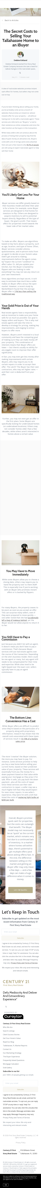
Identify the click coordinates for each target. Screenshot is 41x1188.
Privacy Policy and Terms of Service (24, 963)
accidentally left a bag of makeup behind (20, 618)
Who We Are (7, 1027)
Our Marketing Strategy (12, 1053)
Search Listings (9, 1031)
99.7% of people (33, 145)
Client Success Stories (11, 1034)
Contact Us (7, 1049)
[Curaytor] (13, 1018)
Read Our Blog (8, 1042)
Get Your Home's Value (12, 1038)
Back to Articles (11, 20)
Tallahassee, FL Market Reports (15, 1045)
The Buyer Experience (11, 1056)
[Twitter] (6, 1006)
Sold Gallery (7, 1067)
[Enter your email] (21, 931)
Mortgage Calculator (11, 1064)
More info (26, 1179)
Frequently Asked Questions (13, 1060)
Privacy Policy (20, 1142)
